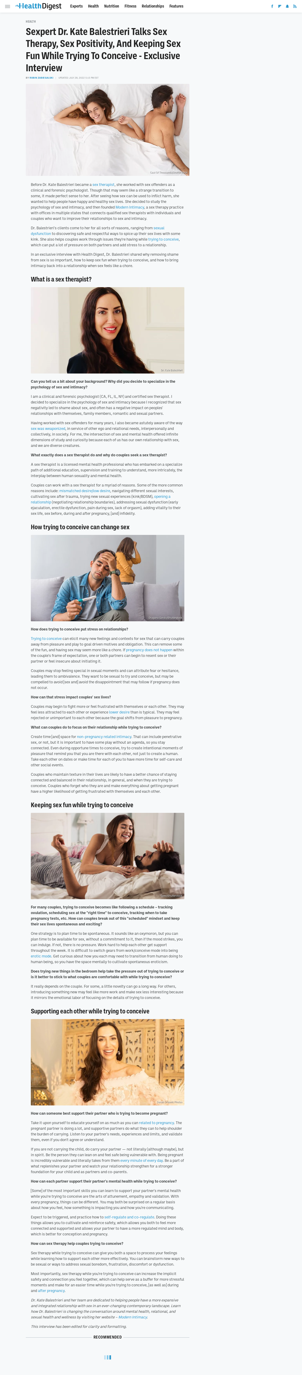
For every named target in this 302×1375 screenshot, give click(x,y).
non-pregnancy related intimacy (104, 736)
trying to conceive (163, 239)
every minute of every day (141, 1160)
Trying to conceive (46, 638)
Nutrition (111, 6)
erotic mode (41, 956)
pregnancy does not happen (149, 649)
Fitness (130, 6)
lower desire (119, 712)
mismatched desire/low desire (84, 490)
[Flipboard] (280, 7)
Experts (76, 6)
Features (176, 6)
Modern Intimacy (130, 207)
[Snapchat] (287, 7)
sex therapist (103, 184)
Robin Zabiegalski (41, 77)
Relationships (153, 6)
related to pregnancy (156, 1122)
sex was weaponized (48, 428)
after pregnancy (51, 1290)
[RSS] (295, 7)
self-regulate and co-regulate (129, 1217)
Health (93, 6)
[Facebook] (272, 7)
